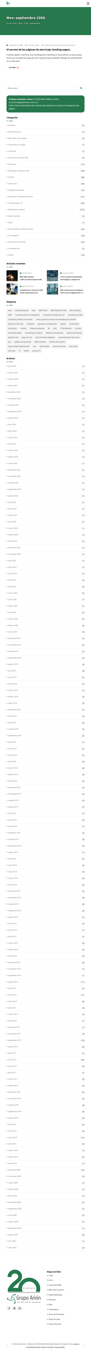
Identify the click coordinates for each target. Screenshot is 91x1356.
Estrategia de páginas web (18, 171)
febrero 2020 (13, 625)
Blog (50, 1305)
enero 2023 (12, 541)
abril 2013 (12, 936)
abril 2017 (12, 723)
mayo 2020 (12, 606)
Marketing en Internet (51, 45)
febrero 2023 (13, 535)
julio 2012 (12, 988)
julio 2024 (12, 424)
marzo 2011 (13, 1079)
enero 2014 (12, 885)
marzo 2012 (13, 1014)
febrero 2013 (13, 949)
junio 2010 (12, 1131)
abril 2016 (12, 761)
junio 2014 (12, 865)
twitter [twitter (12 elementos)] (26, 351)
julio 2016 (12, 742)
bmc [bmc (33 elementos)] (33, 310)
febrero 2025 (13, 379)
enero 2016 (12, 781)
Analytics (11, 125)
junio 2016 (12, 749)
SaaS (10, 222)
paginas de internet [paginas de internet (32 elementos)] (74, 333)
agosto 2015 (13, 807)
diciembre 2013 (14, 891)
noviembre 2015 (14, 794)
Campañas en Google (16, 145)
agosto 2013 (13, 917)
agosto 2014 (13, 852)
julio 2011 (12, 1053)
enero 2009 (12, 1196)
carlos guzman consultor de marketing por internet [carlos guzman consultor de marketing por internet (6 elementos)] (56, 319)
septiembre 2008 (14, 1209)
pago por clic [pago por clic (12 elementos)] (27, 337)
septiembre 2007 (14, 1228)
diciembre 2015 (14, 787)
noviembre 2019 (14, 645)
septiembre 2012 (14, 975)
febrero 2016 (13, 774)
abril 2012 (12, 1008)
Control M (12, 151)
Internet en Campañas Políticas (20, 197)
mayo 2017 (12, 716)
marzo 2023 (13, 528)
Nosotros (52, 1300)
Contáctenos (53, 1309)
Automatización (14, 132)
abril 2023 (12, 522)
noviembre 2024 (14, 399)
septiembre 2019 (14, 658)
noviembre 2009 (14, 1176)
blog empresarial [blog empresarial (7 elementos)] (21, 310)
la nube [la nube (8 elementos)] (78, 328)
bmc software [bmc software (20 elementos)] (75, 310)
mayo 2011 (12, 1066)
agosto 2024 (13, 418)
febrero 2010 (13, 1157)
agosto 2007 (13, 1235)
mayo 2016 (12, 755)
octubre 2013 (13, 904)
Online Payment (55, 1324)
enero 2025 (12, 386)
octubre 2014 (13, 839)
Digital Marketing (55, 1295)
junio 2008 (12, 1215)
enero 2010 (12, 1163)
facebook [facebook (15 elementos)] (30, 324)
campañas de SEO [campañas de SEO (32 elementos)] (75, 315)
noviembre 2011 (14, 1034)
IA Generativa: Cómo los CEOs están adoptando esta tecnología (31, 292)
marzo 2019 (13, 690)
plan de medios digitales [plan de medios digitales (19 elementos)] (45, 337)
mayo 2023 (12, 515)
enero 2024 (12, 463)
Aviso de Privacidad (56, 1314)
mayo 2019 (12, 684)
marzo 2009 (13, 1183)
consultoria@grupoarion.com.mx (23, 102)
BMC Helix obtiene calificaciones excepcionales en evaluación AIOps (31, 279)
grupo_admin (34, 45)
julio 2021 (12, 580)
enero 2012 (12, 1021)
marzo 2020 (13, 619)
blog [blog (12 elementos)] (10, 310)
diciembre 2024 (14, 392)
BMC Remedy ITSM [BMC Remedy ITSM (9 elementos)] (58, 310)
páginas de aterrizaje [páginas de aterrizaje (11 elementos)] (23, 342)
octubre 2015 (13, 800)
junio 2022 (12, 567)
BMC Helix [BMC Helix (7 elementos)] (43, 310)
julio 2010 (12, 1124)
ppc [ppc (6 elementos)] (9, 342)
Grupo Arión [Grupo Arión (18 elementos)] (74, 324)
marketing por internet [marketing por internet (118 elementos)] (33, 333)
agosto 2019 (13, 664)
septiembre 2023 (14, 489)
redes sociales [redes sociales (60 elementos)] (40, 342)
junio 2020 (12, 599)
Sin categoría (13, 235)
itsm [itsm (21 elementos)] (55, 328)
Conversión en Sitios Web (18, 158)
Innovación (12, 184)
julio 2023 (12, 502)
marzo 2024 (13, 450)
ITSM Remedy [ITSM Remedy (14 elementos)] (66, 328)
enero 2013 (12, 956)
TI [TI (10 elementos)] (19, 351)
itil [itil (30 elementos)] (49, 328)
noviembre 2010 (14, 1099)
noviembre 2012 (14, 969)
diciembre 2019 (14, 638)
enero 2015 (12, 826)
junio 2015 (12, 820)
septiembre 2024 (14, 411)
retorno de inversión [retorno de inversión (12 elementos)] (57, 342)
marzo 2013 (13, 943)
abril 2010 (12, 1144)
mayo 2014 (12, 872)
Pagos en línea (54, 1319)
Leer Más (14, 67)
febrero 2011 (13, 1086)
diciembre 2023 (14, 470)
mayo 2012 (12, 1001)
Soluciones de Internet (67, 45)
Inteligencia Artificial (16, 190)
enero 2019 (12, 703)
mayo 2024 (12, 437)
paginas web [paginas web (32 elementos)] (13, 337)
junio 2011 (12, 1060)
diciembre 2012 (14, 962)
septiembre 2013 (14, 911)
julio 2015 (12, 813)
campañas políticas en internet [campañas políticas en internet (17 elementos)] (20, 319)
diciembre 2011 (14, 1027)
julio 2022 (12, 561)
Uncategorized (14, 248)
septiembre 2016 (14, 736)
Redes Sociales (14, 216)
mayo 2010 (12, 1137)
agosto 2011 (13, 1047)
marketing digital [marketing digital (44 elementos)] (14, 333)
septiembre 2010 (14, 1111)
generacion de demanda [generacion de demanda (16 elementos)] (47, 324)
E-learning (12, 164)
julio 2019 (12, 671)
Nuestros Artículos (47, 1347)
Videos (11, 255)
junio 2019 (12, 677)
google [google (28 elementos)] (63, 324)
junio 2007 (12, 1248)
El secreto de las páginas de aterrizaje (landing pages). (38, 49)
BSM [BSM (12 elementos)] (10, 315)
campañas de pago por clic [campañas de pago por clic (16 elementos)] (53, 315)
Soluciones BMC (55, 1285)
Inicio (51, 1280)
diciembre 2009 (14, 1170)
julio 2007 (12, 1241)
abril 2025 (12, 366)
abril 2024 (12, 444)
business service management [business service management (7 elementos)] (27, 315)
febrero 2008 (13, 1222)
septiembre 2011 (14, 1040)
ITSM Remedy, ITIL (15, 203)
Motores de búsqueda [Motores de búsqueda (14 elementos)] (54, 333)
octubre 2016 (13, 729)
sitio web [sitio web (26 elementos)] (11, 351)
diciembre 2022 (14, 548)
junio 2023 (12, 509)
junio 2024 (12, 431)
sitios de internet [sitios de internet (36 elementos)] (59, 346)
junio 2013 (12, 923)
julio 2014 (12, 859)
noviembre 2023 (14, 476)
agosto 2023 (13, 496)
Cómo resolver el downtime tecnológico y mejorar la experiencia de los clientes (71, 279)
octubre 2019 (13, 651)
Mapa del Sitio (60, 1347)
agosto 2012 (13, 982)
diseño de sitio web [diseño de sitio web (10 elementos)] (15, 324)
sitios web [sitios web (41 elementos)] (73, 346)
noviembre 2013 (14, 898)
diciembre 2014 (14, 833)
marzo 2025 (13, 373)
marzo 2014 (13, 878)
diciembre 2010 (14, 1092)
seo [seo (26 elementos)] (34, 346)
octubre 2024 (13, 405)
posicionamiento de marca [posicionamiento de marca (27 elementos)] (68, 337)
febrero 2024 (13, 457)
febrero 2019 (13, 697)
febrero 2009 (13, 1189)
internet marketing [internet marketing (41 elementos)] (37, 328)
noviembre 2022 (14, 554)
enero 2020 (12, 632)
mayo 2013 (12, 930)
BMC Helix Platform (56, 1290)
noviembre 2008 (14, 1202)
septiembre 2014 (14, 846)
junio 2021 (12, 586)
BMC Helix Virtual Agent (17, 138)
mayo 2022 (12, 573)
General (11, 177)
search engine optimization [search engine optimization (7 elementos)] (18, 346)
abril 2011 (12, 1073)
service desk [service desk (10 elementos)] (44, 346)
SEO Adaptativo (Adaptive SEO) (20, 229)
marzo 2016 (13, 768)
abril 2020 (12, 612)
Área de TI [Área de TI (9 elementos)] (36, 351)
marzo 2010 (13, 1150)
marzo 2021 (13, 593)
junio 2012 (12, 995)
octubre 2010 (13, 1105)
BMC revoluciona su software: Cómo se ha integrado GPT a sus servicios (71, 292)
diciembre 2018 (14, 710)
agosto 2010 (13, 1118)
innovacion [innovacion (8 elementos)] (12, 328)
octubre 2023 (13, 483)
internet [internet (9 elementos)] (23, 328)
